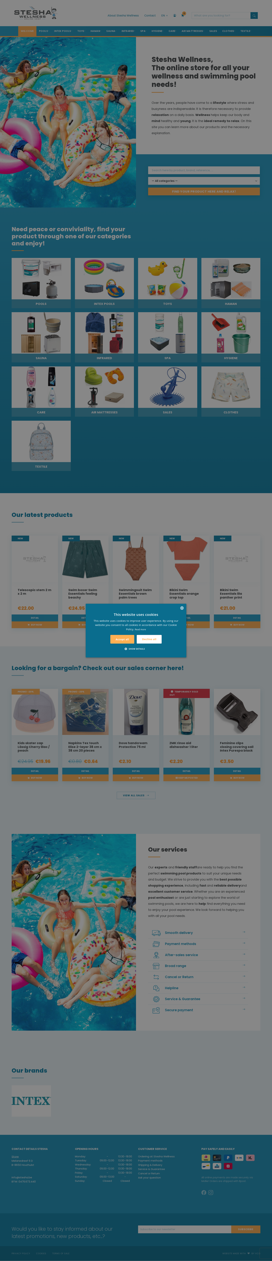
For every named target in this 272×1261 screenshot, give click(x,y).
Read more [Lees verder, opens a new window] (140, 629)
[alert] (136, 630)
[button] (136, 649)
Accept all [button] (122, 639)
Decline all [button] (149, 639)
